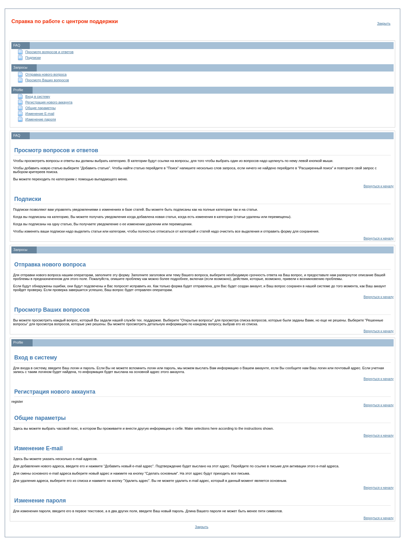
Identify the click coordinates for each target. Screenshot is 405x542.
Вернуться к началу (379, 186)
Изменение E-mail (39, 113)
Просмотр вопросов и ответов (49, 52)
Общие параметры (40, 108)
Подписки (33, 57)
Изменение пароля (40, 119)
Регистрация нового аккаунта (48, 102)
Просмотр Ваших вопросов (47, 80)
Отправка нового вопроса (45, 74)
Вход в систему (37, 96)
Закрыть (383, 23)
